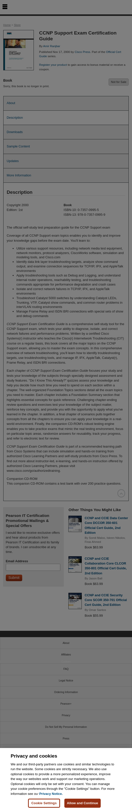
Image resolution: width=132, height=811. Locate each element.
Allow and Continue (82, 803)
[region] (66, 779)
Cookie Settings (44, 803)
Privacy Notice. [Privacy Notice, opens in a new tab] (51, 794)
